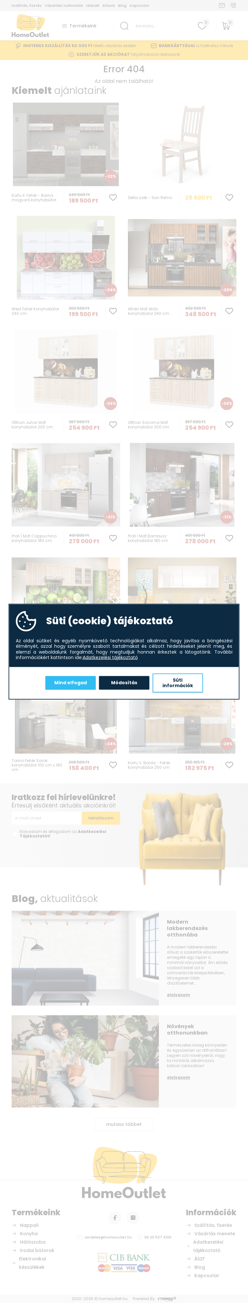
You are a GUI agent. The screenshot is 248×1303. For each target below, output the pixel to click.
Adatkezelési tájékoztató (110, 658)
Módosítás (124, 682)
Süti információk (177, 683)
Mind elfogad (70, 682)
